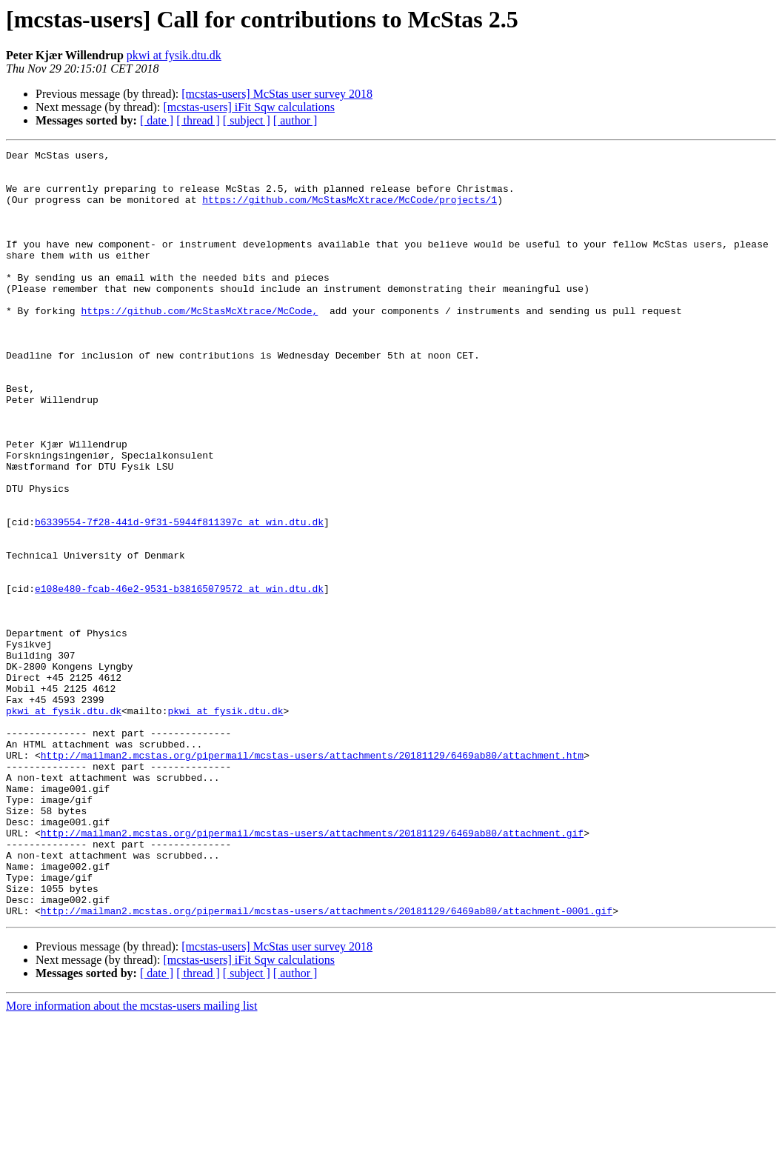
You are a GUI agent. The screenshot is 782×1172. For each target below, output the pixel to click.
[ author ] (295, 120)
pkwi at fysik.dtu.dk (174, 55)
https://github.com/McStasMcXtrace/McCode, (199, 343)
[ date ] (156, 120)
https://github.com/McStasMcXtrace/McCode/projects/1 (349, 210)
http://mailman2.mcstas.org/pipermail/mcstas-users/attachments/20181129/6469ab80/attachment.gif (312, 970)
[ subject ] (246, 120)
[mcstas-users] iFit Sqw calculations (249, 107)
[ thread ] (198, 120)
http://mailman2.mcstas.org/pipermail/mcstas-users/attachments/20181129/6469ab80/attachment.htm (312, 877)
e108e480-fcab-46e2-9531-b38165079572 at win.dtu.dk (179, 677)
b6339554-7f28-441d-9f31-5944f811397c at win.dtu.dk (179, 597)
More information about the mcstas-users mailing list (132, 1159)
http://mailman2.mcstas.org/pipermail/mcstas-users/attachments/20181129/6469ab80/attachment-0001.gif (326, 1064)
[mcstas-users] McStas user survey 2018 (276, 93)
